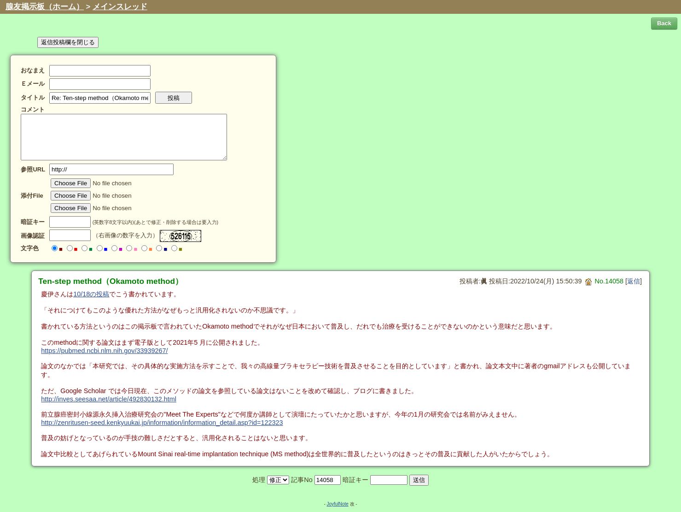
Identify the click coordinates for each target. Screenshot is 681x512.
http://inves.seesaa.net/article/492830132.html (108, 399)
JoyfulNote (337, 503)
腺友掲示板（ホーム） (45, 6)
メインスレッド (120, 6)
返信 (633, 281)
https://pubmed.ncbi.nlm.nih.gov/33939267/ (104, 350)
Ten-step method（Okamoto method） (110, 281)
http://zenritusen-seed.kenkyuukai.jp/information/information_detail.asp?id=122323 (162, 422)
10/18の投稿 (91, 294)
